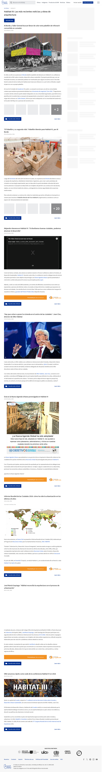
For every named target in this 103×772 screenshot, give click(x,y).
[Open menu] (98, 2)
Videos (68, 3)
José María (32, 644)
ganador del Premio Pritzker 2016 (24, 292)
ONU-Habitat (40, 374)
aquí (41, 280)
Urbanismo (9, 632)
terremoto (12, 179)
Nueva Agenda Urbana (41, 278)
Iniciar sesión (78, 3)
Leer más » (57, 119)
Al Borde (23, 75)
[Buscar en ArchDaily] (23, 2)
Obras (39, 3)
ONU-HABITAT (46, 542)
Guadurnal (21, 89)
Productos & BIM (54, 3)
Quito (45, 364)
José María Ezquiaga (28, 632)
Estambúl (18, 561)
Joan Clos (47, 374)
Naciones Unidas (30, 460)
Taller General (21, 98)
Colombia (24, 719)
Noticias (62, 3)
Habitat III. (20, 275)
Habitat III (55, 460)
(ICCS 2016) (42, 635)
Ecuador (17, 700)
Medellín (18, 719)
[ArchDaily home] (5, 2)
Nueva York (20, 539)
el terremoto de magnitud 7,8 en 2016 (42, 91)
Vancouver (57, 554)
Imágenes (45, 3)
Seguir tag (9, 20)
